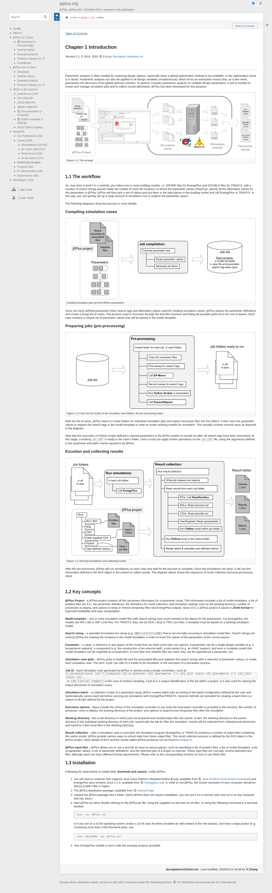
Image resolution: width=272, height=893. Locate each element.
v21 (93, 17)
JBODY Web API (27, 107)
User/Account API (27, 93)
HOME (17, 28)
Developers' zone (23, 179)
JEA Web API (25, 98)
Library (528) (24, 140)
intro (101, 17)
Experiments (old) (27, 175)
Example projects (27, 54)
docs (75, 17)
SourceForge (146, 790)
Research (19, 131)
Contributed (24, 62)
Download (23, 71)
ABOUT (17, 33)
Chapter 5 (185, 739)
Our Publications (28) (29, 135)
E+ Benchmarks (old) (29, 171)
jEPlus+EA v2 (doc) (24, 67)
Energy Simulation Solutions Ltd (123, 56)
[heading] (29, 189)
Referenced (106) (32, 153)
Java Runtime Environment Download (226, 779)
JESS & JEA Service (25, 89)
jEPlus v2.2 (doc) (23, 37)
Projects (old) (25, 166)
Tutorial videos (26, 49)
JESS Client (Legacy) (30, 127)
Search (45, 17)
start (66, 17)
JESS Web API (26, 102)
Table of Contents (76, 33)
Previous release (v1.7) (31, 58)
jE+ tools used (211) (34, 149)
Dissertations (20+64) (34, 144)
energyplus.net (153, 782)
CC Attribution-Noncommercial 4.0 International (206, 882)
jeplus (84, 17)
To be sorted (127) (32, 158)
